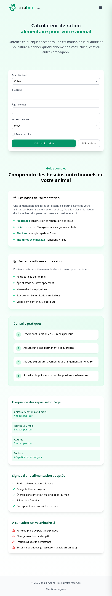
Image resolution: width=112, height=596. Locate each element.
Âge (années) (19, 104)
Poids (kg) (17, 89)
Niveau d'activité (20, 119)
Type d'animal (19, 75)
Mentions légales (56, 589)
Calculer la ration (44, 143)
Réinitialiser (89, 143)
